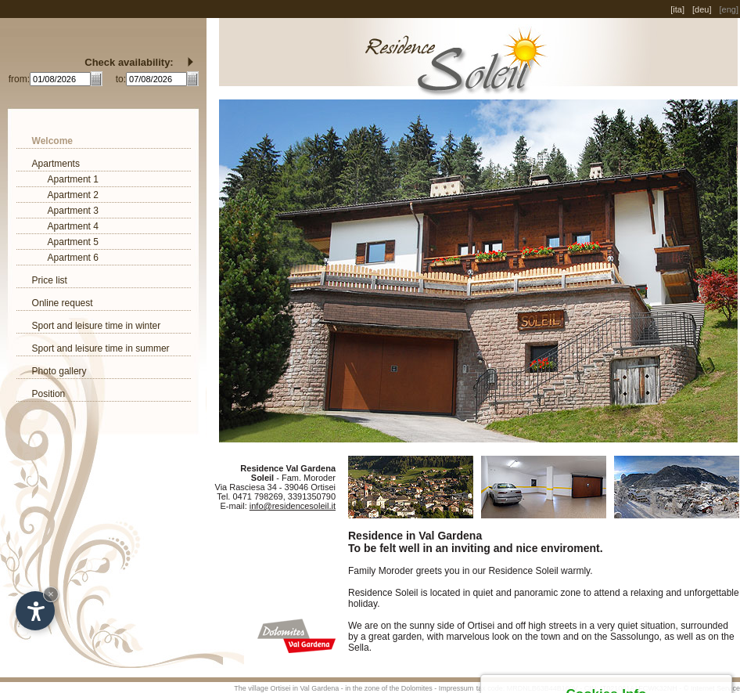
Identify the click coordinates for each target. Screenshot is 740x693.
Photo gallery (59, 371)
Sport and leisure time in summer (101, 348)
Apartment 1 (73, 179)
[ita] (677, 9)
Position (49, 393)
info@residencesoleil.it (293, 506)
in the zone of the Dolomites (389, 688)
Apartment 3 (73, 210)
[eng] (729, 9)
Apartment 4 (73, 226)
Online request (62, 303)
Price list (49, 280)
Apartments (56, 163)
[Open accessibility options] (35, 610)
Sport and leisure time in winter (96, 325)
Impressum (456, 688)
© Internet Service (712, 688)
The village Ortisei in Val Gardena (286, 688)
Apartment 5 (73, 241)
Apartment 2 (73, 194)
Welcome (52, 140)
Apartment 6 (73, 257)
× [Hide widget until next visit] (51, 594)
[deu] (701, 9)
